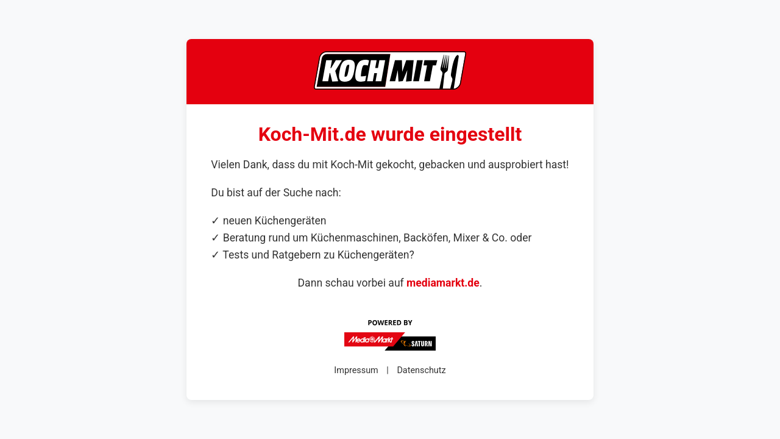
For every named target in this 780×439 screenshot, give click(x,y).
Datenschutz (421, 370)
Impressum (356, 370)
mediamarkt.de (443, 283)
